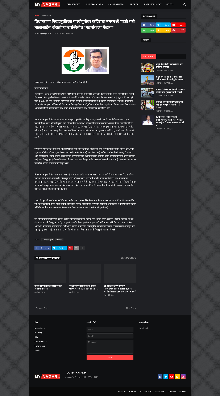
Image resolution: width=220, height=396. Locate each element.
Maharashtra (39, 346)
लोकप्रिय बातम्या (148, 56)
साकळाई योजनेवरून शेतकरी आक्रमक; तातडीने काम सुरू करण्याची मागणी (170, 90)
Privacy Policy (145, 391)
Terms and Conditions (177, 391)
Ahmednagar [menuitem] (93, 4)
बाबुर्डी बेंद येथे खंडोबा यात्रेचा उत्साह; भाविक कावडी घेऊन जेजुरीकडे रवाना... (83, 287)
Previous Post (42, 308)
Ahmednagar (46, 15)
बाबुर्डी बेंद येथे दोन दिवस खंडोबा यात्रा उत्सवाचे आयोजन (48, 287)
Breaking (38, 333)
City (36, 337)
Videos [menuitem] (170, 4)
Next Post (130, 308)
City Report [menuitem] (73, 4)
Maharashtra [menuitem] (116, 4)
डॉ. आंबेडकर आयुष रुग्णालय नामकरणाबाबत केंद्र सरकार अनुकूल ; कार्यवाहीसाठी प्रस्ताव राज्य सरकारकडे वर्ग (120, 289)
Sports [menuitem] (134, 4)
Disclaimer (159, 391)
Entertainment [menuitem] (152, 4)
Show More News (128, 258)
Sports (37, 350)
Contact (132, 391)
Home (36, 15)
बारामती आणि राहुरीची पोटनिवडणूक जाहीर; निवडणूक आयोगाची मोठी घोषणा (169, 105)
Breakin (59, 239)
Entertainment (40, 341)
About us (122, 391)
